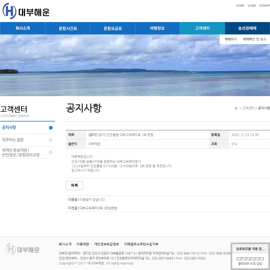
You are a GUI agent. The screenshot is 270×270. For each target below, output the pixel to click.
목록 (74, 185)
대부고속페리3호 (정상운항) (99, 208)
